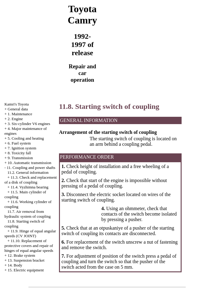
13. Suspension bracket (26, 260)
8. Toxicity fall (19, 153)
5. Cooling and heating (26, 138)
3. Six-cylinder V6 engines (29, 123)
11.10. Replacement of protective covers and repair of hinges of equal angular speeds (28, 245)
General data (18, 109)
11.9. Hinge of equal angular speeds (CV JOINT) (30, 233)
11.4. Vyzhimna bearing (29, 187)
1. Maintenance (20, 114)
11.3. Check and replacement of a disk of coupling (30, 179)
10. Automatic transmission (29, 162)
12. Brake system (21, 255)
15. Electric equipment (26, 270)
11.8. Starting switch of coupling (109, 106)
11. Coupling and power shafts (31, 167)
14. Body (15, 265)
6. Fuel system (19, 143)
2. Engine (15, 118)
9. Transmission (20, 158)
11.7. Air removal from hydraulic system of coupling (27, 214)
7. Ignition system (22, 148)
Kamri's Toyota (16, 104)
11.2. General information (28, 172)
